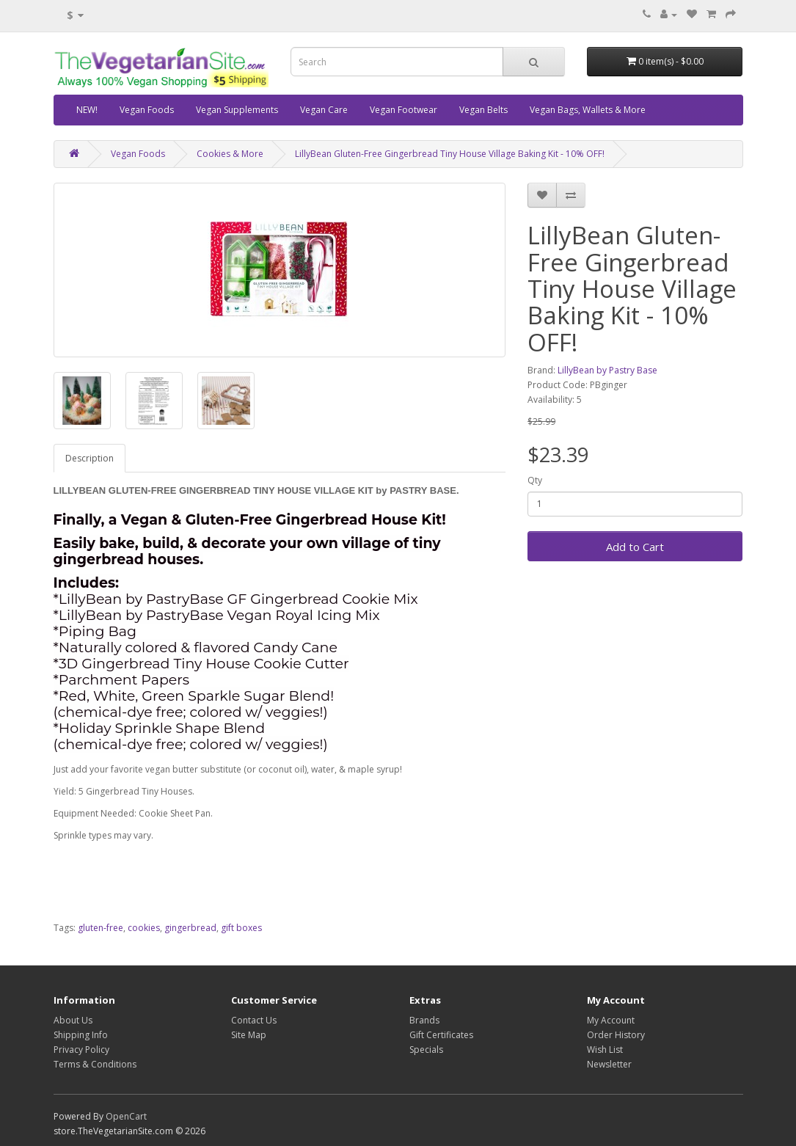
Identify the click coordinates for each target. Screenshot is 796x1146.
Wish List (605, 1049)
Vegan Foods (147, 109)
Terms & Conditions (95, 1064)
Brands (424, 1020)
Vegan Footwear (403, 109)
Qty (534, 480)
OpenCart (126, 1116)
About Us (73, 1020)
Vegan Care (324, 109)
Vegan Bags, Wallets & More (588, 109)
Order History (616, 1035)
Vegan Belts (483, 109)
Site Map (248, 1035)
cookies (144, 927)
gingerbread (190, 927)
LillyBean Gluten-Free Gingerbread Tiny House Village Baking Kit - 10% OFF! (450, 153)
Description (89, 458)
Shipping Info (81, 1035)
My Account (611, 1020)
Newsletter (609, 1064)
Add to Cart (635, 546)
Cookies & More (230, 153)
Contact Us (254, 1020)
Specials (426, 1049)
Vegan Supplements (237, 109)
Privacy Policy (81, 1049)
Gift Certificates (441, 1035)
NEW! (87, 109)
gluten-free (100, 927)
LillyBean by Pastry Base (607, 370)
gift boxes (241, 927)
